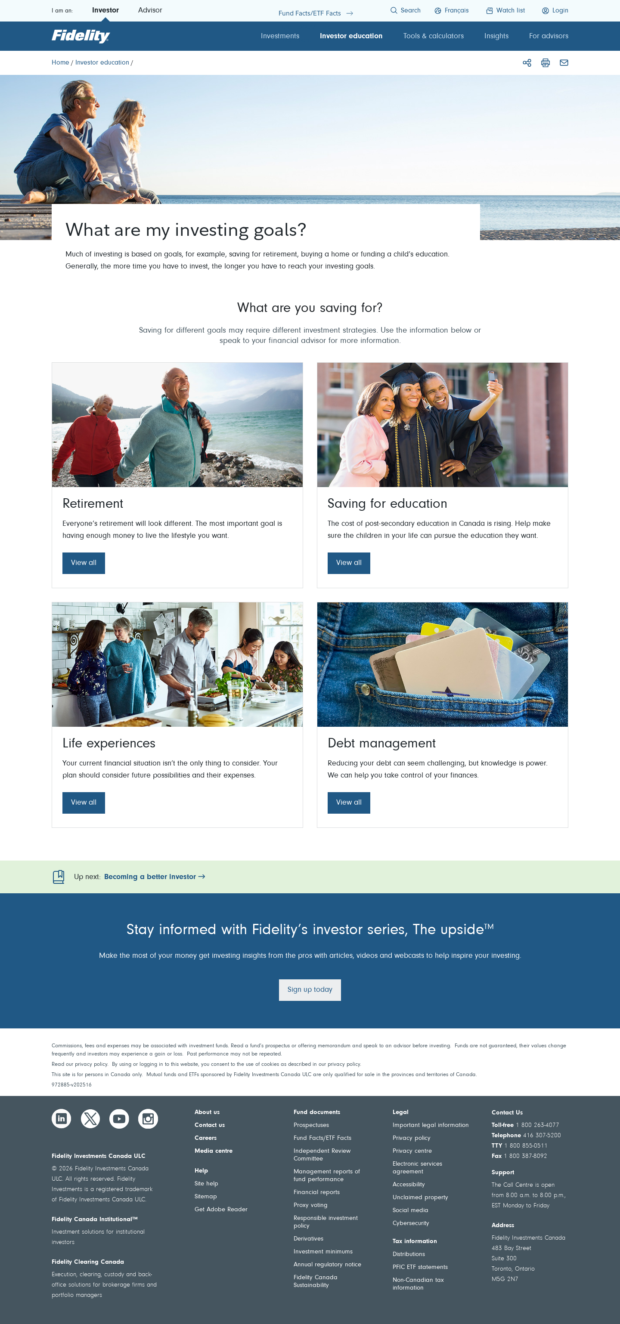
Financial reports (317, 1192)
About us (207, 1112)
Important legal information (431, 1125)
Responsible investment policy (326, 1222)
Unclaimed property (420, 1197)
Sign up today (310, 990)
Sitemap (206, 1197)
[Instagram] (148, 1119)
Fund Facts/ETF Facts (322, 1138)
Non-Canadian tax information (418, 1284)
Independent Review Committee (322, 1155)
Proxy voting (311, 1205)
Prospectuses (311, 1125)
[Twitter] (90, 1119)
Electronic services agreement (417, 1168)
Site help (206, 1184)
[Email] (564, 63)
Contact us (210, 1125)
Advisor (150, 11)
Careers (206, 1138)
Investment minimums (323, 1252)
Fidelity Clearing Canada (88, 1262)
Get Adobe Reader (221, 1210)
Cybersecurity (411, 1223)
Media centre (213, 1151)
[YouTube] (119, 1119)
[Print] (545, 63)
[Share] (527, 63)
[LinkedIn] (61, 1119)
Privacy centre (412, 1151)
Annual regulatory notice (327, 1265)
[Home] (60, 63)
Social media (410, 1210)
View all (83, 563)
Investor (105, 11)
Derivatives (308, 1239)
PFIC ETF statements (420, 1267)
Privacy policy (412, 1138)
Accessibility (409, 1185)
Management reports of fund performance (327, 1176)
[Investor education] (102, 63)
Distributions (409, 1254)
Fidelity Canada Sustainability (316, 1282)
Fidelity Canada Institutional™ (95, 1219)
